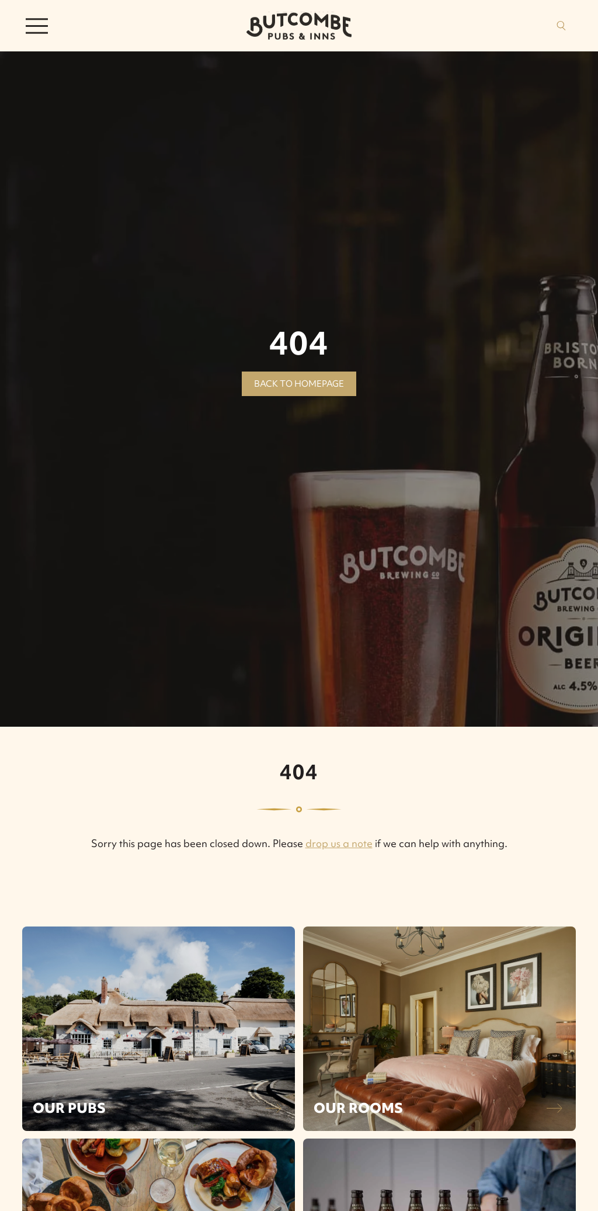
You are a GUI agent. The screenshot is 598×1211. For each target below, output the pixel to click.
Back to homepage (299, 384)
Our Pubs (69, 1108)
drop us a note (339, 843)
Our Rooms (358, 1108)
